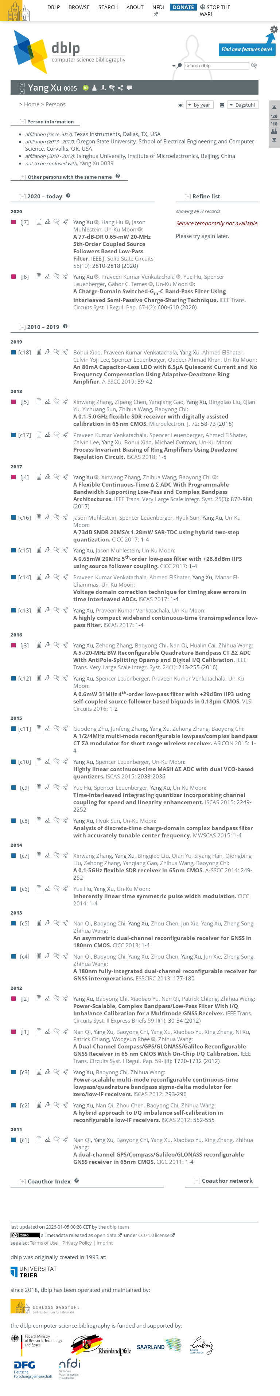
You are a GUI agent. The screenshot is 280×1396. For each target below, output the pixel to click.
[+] (22, 176)
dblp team (118, 1227)
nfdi (158, 7)
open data (105, 1235)
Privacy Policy (77, 1243)
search (108, 7)
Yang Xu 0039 (96, 163)
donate (183, 7)
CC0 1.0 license (154, 1235)
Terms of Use (44, 1243)
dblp (53, 7)
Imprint (105, 1243)
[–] (22, 121)
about (135, 7)
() (171, 499)
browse (79, 7)
